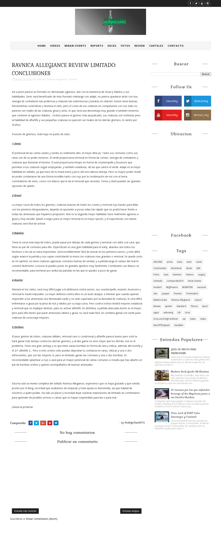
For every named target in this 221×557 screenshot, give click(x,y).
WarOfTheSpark (161, 325)
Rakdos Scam (160, 299)
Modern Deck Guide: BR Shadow (190, 371)
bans (179, 261)
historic (190, 274)
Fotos (125, 45)
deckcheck (176, 268)
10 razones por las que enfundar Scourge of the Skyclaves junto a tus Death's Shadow (190, 393)
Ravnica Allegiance (57, 79)
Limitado (40, 79)
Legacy (201, 274)
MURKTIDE (187, 287)
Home (41, 45)
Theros (194, 306)
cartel (199, 261)
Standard (181, 306)
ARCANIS (157, 261)
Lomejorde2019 (175, 280)
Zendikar (178, 325)
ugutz (156, 312)
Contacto (176, 45)
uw (184, 318)
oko (155, 293)
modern (157, 287)
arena (170, 261)
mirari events (194, 280)
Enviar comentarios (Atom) (41, 518)
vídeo (203, 318)
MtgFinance (172, 287)
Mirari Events (75, 45)
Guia (166, 274)
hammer (177, 274)
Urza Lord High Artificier (165, 318)
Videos (55, 45)
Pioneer (178, 293)
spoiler (168, 306)
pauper (165, 293)
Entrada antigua (131, 511)
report (198, 299)
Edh (198, 268)
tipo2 (205, 306)
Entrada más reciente (25, 511)
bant (189, 261)
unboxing (168, 312)
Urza (187, 312)
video (193, 318)
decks (189, 268)
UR (179, 312)
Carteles (156, 45)
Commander (159, 268)
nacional (201, 287)
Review (139, 45)
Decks (112, 45)
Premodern (192, 293)
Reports (96, 45)
